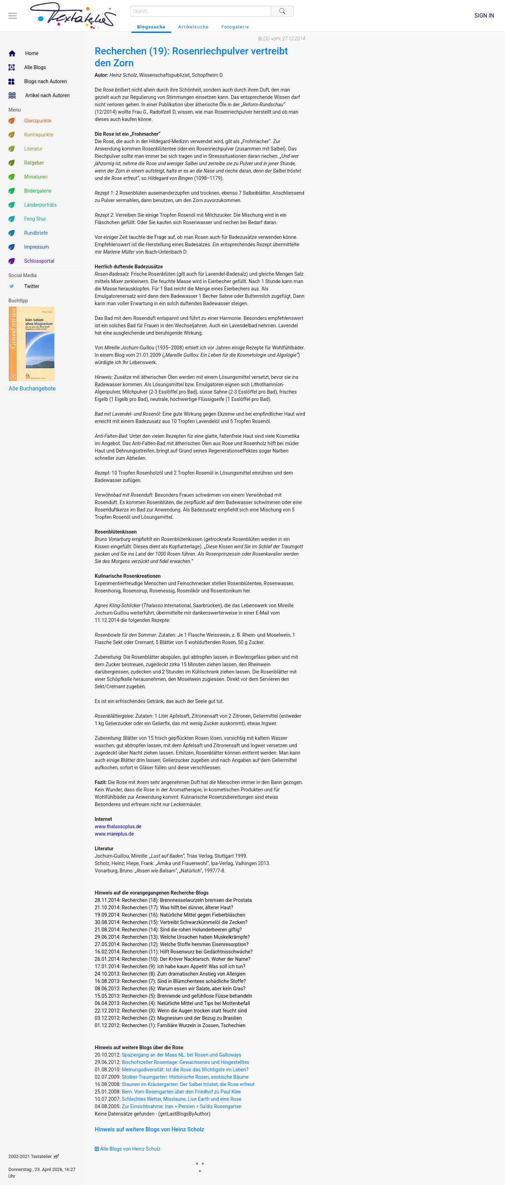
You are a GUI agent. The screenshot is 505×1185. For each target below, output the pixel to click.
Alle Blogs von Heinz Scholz (128, 1149)
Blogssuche (151, 26)
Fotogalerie (235, 26)
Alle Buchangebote (32, 388)
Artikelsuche (193, 26)
